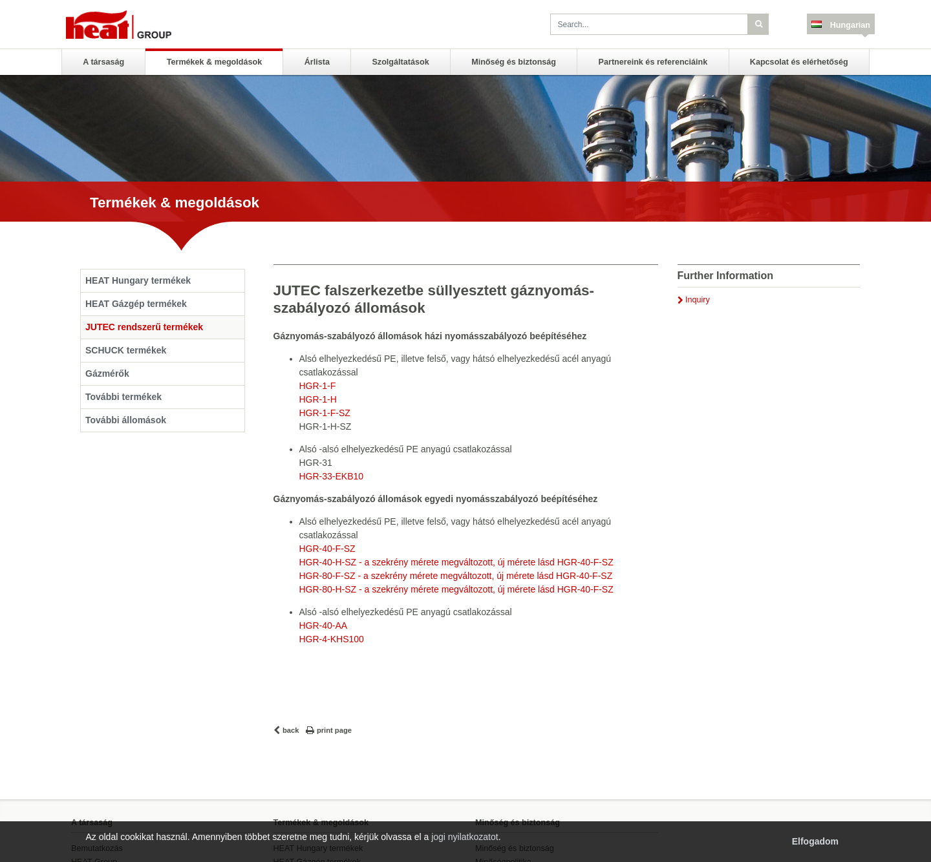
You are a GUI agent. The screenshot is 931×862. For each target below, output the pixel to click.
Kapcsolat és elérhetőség (799, 62)
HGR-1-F (317, 386)
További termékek (123, 397)
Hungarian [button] (849, 25)
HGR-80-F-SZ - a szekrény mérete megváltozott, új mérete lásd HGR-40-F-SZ (456, 576)
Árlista (317, 62)
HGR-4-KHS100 (331, 639)
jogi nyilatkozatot (464, 837)
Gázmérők (107, 373)
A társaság (103, 62)
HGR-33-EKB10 (331, 476)
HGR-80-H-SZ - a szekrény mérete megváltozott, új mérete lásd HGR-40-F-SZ (456, 589)
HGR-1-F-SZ (324, 413)
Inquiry (697, 299)
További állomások (125, 420)
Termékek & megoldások (214, 62)
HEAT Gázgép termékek (136, 304)
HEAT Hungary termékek (138, 280)
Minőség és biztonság (513, 62)
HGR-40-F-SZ (327, 548)
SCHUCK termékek (125, 350)
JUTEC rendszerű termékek (144, 327)
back (291, 730)
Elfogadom (815, 841)
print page (334, 730)
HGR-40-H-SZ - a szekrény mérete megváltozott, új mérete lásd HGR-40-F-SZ (456, 562)
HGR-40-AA (323, 625)
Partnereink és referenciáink (653, 62)
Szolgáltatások (400, 62)
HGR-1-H (318, 399)
